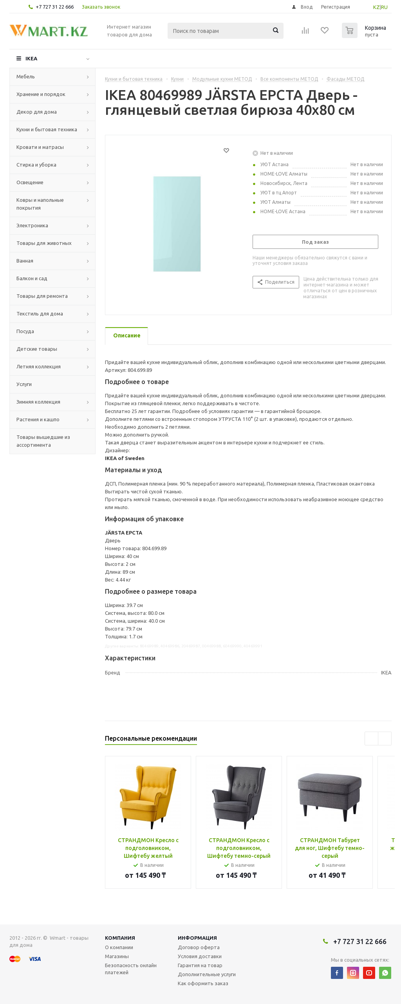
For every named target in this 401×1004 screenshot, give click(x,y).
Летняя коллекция (38, 366)
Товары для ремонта (42, 296)
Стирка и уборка (36, 164)
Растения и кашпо (38, 419)
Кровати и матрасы (40, 147)
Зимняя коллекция (38, 401)
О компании (119, 947)
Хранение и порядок (40, 94)
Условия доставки (200, 956)
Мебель (25, 76)
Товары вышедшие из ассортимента (43, 441)
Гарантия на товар (200, 965)
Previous (371, 738)
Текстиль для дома (39, 313)
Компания (120, 938)
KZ (376, 7)
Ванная (24, 260)
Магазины (117, 956)
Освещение (29, 182)
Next (384, 738)
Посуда (25, 331)
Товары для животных (44, 243)
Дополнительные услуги (207, 974)
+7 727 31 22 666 (55, 6)
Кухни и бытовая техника (46, 129)
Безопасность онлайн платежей (131, 968)
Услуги (24, 384)
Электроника (32, 225)
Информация (197, 938)
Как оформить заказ (203, 983)
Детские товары (36, 349)
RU (384, 7)
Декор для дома (36, 111)
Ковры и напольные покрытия (40, 203)
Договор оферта (199, 947)
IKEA (31, 58)
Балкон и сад (31, 278)
